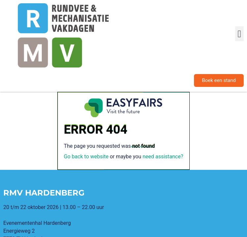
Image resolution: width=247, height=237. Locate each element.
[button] (239, 33)
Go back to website (86, 156)
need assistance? (163, 156)
